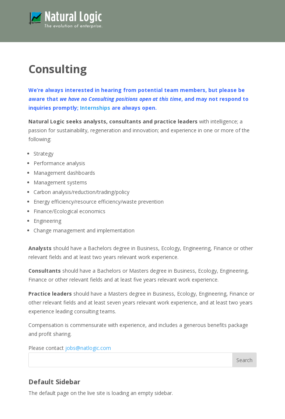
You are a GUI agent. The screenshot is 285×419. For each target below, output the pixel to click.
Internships (95, 107)
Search (244, 360)
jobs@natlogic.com (88, 347)
